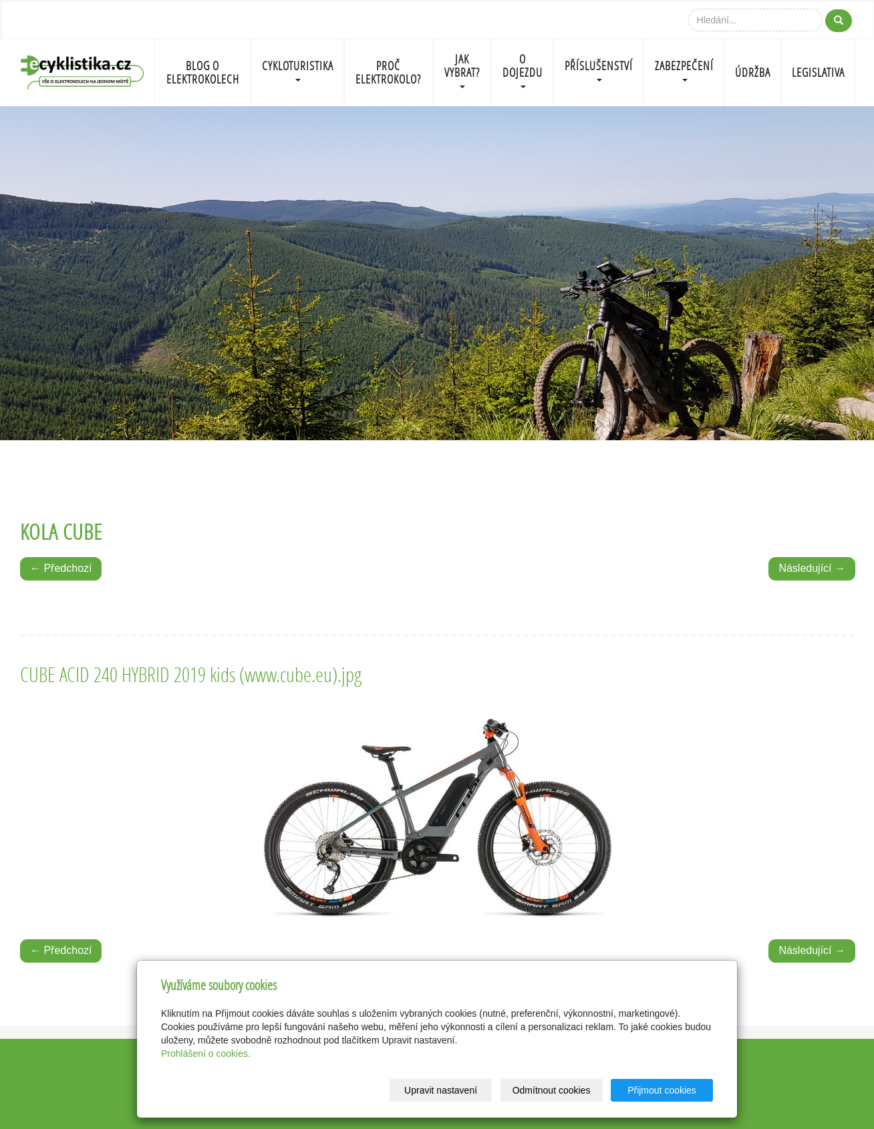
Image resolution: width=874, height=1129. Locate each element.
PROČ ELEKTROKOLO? (388, 72)
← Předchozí (61, 568)
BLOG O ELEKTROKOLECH (202, 72)
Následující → (811, 568)
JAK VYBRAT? (462, 69)
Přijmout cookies (661, 1090)
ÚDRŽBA (752, 72)
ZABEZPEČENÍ (684, 70)
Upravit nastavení (440, 1090)
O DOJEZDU (522, 69)
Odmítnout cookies (552, 1090)
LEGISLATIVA (818, 72)
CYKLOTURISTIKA (297, 70)
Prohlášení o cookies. (206, 1053)
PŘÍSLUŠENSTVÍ (599, 70)
